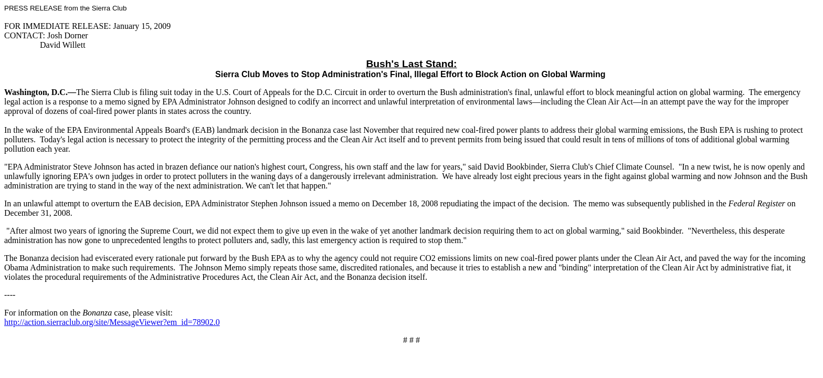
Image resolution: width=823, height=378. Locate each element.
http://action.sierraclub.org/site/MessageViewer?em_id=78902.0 (112, 322)
